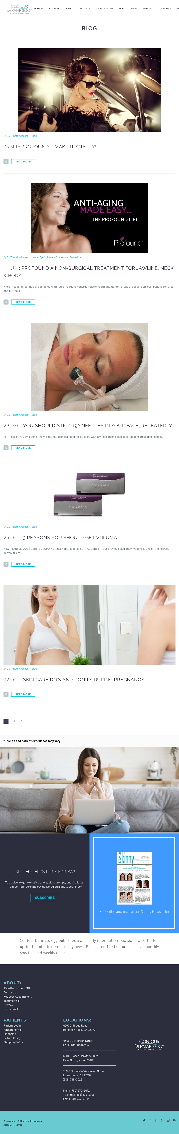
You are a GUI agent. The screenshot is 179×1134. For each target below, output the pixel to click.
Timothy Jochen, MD (17, 988)
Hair (121, 8)
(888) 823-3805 (85, 1094)
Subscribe (45, 898)
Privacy (8, 1005)
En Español (11, 1009)
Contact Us (11, 992)
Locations (164, 8)
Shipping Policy (13, 1042)
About (70, 8)
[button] (6, 161)
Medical (38, 8)
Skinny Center (104, 8)
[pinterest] (162, 1120)
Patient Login (12, 1025)
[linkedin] (156, 1120)
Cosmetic (54, 8)
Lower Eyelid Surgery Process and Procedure (56, 257)
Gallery (147, 8)
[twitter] (144, 1120)
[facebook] (150, 1120)
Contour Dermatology (31, 1120)
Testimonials (12, 1000)
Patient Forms (13, 1029)
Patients (85, 8)
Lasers (133, 8)
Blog (34, 135)
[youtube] (174, 1120)
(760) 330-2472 (80, 1090)
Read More (23, 161)
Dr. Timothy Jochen (17, 135)
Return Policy (12, 1038)
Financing (10, 1034)
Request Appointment (18, 996)
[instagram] (168, 1120)
